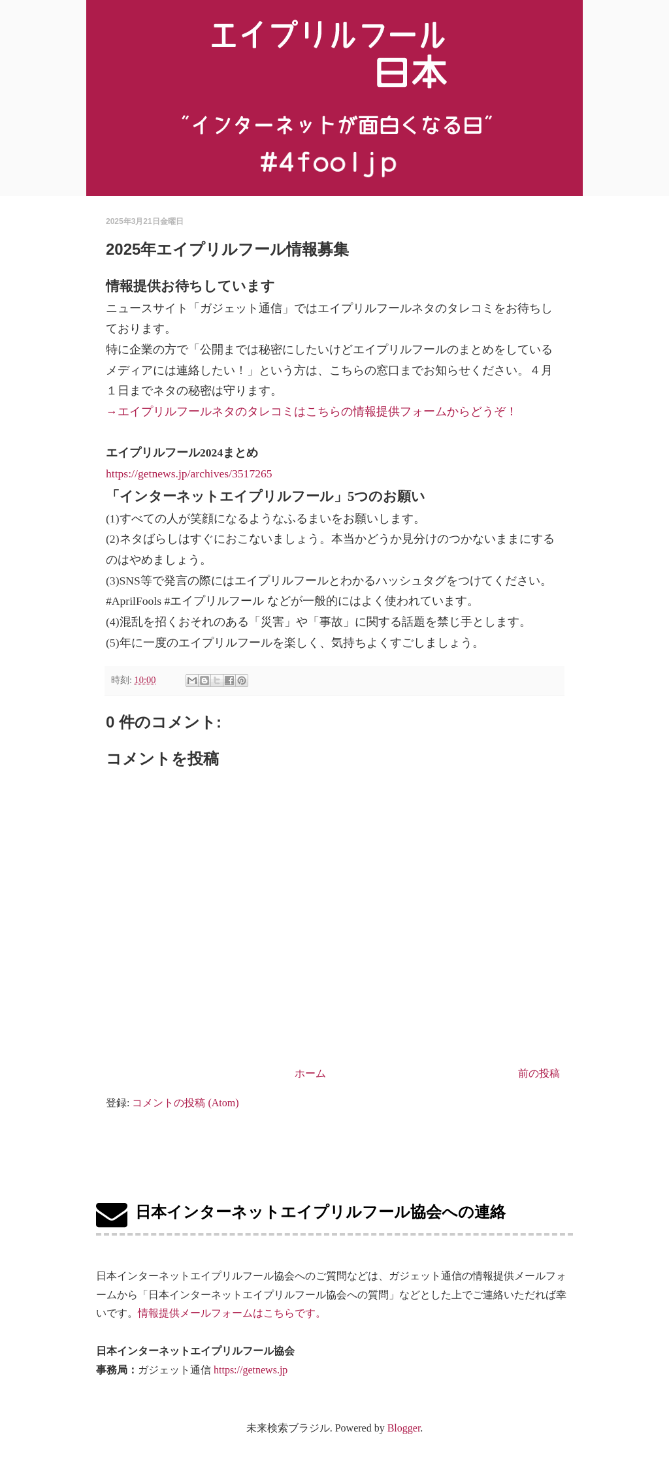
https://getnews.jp (250, 1369)
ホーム (310, 1073)
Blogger (404, 1427)
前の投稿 (539, 1073)
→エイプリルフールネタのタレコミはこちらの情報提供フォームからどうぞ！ (311, 411)
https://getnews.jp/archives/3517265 (189, 473)
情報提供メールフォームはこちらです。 (232, 1313)
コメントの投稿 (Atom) (185, 1102)
